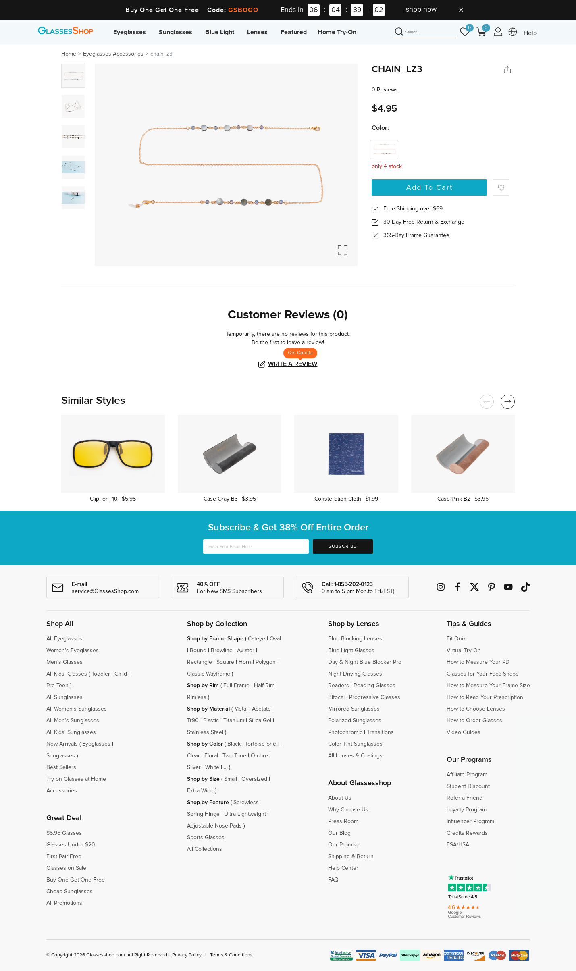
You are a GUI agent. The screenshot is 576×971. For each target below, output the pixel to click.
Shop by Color (205, 744)
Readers (338, 685)
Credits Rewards (467, 833)
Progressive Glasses (374, 697)
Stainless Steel (205, 732)
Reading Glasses (374, 685)
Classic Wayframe (208, 674)
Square (225, 662)
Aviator (245, 650)
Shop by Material (208, 709)
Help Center (343, 868)
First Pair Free (63, 856)
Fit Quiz (456, 639)
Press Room (343, 821)
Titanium (233, 721)
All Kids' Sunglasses (71, 732)
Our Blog (339, 833)
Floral (211, 756)
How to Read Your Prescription (485, 697)
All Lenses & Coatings (355, 756)
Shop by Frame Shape (215, 639)
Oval (275, 639)
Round (198, 650)
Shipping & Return (351, 856)
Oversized (254, 779)
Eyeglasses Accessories (113, 54)
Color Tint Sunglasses (355, 744)
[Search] (425, 32)
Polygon (266, 662)
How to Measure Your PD (478, 662)
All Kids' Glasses (66, 674)
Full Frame (236, 685)
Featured (294, 32)
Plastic (211, 721)
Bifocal (336, 697)
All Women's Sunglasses (76, 709)
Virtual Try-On (464, 650)
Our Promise (344, 845)
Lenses (257, 32)
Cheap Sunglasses (69, 891)
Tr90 (193, 721)
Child (121, 674)
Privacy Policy (187, 955)
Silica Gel (260, 721)
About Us (339, 798)
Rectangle (199, 662)
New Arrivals (62, 744)
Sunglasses (175, 32)
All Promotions (64, 903)
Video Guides (463, 732)
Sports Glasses (206, 837)
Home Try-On (337, 32)
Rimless (196, 697)
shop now (421, 9)
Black (234, 744)
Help (530, 33)
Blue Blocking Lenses (355, 639)
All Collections (204, 849)
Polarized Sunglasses (354, 721)
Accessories (61, 791)
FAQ (333, 880)
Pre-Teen (57, 685)
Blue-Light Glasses (351, 650)
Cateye (256, 639)
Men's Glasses (64, 662)
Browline (222, 650)
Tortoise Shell (262, 744)
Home (68, 54)
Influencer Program (470, 821)
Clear (193, 756)
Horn (245, 662)
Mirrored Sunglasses (354, 709)
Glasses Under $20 (70, 845)
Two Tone (234, 756)
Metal (240, 709)
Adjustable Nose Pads (214, 826)
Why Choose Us (348, 810)
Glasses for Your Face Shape (483, 674)
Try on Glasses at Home (76, 779)
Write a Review (292, 364)
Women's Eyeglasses (72, 650)
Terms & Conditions (231, 955)
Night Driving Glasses (355, 674)
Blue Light (219, 32)
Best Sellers (61, 767)
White (212, 767)
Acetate (261, 709)
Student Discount (468, 786)
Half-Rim (264, 685)
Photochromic (345, 732)
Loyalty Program (467, 810)
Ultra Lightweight (245, 814)
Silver (194, 767)
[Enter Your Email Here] (256, 546)
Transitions (380, 732)
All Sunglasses (64, 697)
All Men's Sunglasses (72, 721)
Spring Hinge (203, 814)
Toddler (100, 674)
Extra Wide (200, 791)
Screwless (246, 802)
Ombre (259, 756)
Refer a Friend (464, 798)
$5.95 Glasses (64, 833)
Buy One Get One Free (75, 880)
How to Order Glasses (474, 721)
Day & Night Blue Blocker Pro (364, 662)
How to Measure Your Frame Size (488, 685)
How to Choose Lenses (476, 709)
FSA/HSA (458, 845)
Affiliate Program (467, 775)
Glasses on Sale (66, 868)
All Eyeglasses (64, 639)
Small (230, 779)
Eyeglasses (129, 32)
